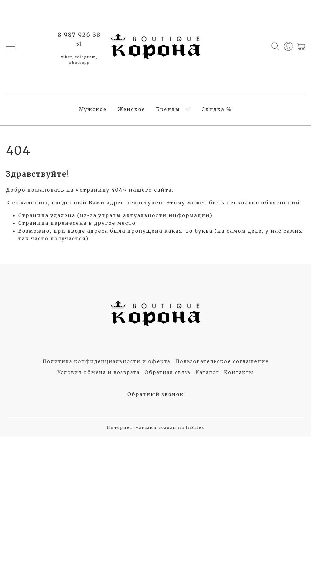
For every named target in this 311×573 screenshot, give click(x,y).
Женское (131, 109)
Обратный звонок (155, 394)
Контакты (239, 372)
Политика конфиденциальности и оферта (106, 361)
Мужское (93, 109)
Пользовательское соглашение (222, 361)
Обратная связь (168, 372)
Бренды (168, 109)
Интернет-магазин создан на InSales (155, 427)
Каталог (207, 372)
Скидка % (216, 109)
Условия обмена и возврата (98, 372)
